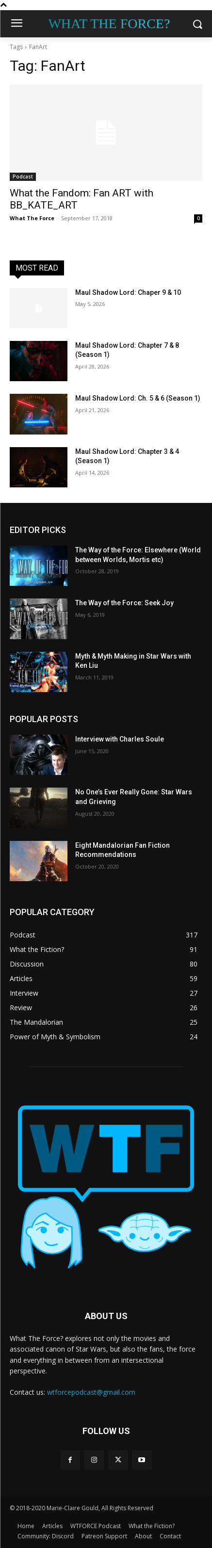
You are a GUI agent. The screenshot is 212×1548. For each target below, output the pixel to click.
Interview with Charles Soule (119, 739)
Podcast (23, 176)
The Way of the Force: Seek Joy (124, 603)
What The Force (32, 218)
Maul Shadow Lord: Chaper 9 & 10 (128, 292)
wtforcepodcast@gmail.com (91, 1392)
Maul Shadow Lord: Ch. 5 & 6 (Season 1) (137, 398)
